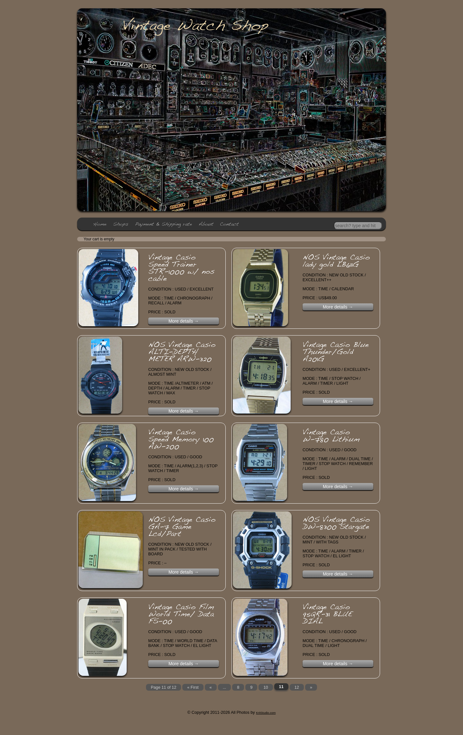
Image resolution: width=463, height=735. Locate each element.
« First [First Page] (193, 687)
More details (183, 321)
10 (266, 687)
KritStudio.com (265, 712)
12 (297, 687)
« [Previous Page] (211, 687)
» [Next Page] (311, 687)
